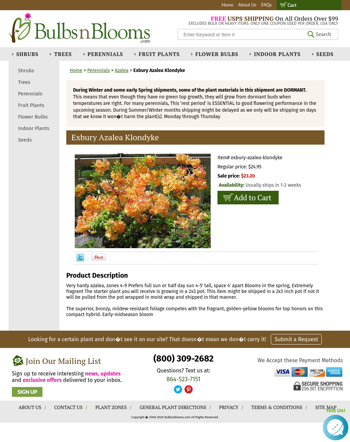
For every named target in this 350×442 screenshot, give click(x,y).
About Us (247, 4)
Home (227, 4)
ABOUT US (30, 407)
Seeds (325, 54)
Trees (63, 54)
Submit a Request (296, 339)
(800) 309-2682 (183, 358)
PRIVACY (229, 407)
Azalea (122, 70)
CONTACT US (68, 407)
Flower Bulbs (216, 54)
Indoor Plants (277, 54)
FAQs (266, 4)
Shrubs (27, 54)
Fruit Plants (159, 54)
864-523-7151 (183, 379)
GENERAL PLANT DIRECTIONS (173, 407)
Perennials (105, 54)
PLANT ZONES (111, 407)
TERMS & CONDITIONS (276, 407)
